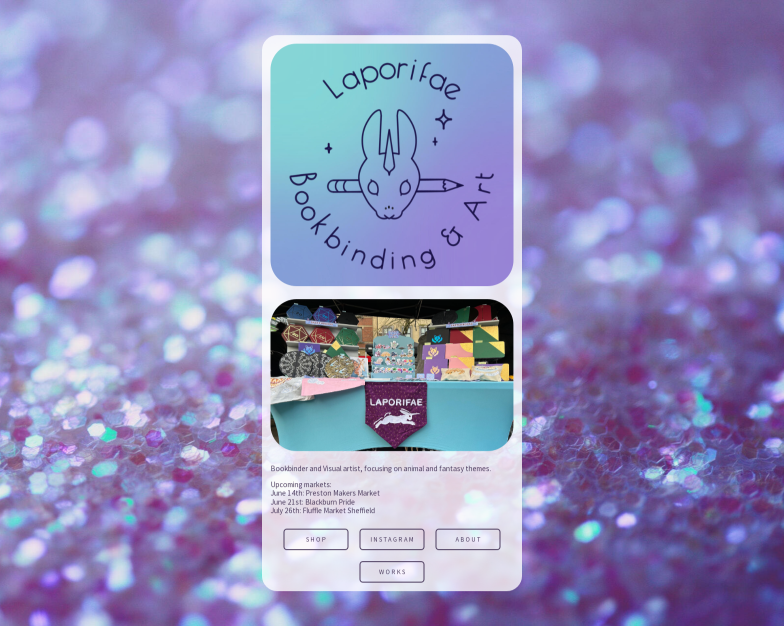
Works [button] (392, 572)
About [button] (469, 540)
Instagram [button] (392, 540)
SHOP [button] (317, 540)
